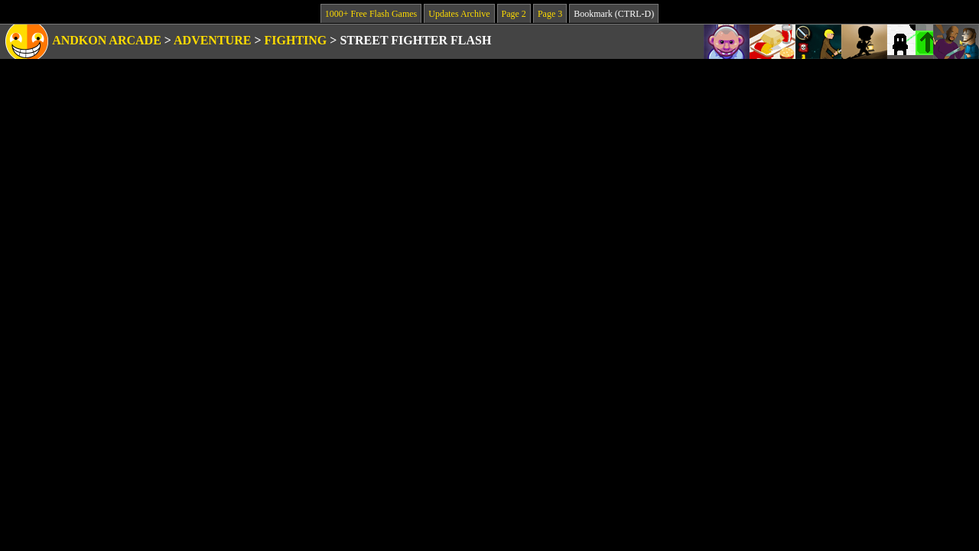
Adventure (212, 40)
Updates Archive (459, 13)
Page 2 (514, 13)
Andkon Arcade (106, 40)
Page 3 (550, 13)
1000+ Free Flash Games (371, 13)
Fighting (296, 40)
